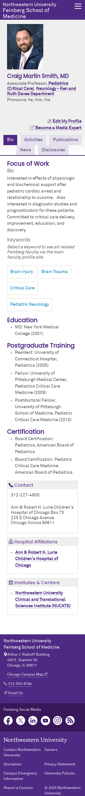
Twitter (20, 720)
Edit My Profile (67, 121)
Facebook (8, 720)
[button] (78, 6)
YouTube (45, 720)
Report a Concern (18, 788)
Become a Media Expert (58, 128)
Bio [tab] (10, 140)
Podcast (70, 720)
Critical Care (22, 288)
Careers (50, 750)
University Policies (59, 773)
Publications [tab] (65, 140)
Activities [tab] (33, 140)
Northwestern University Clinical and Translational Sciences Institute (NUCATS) (42, 599)
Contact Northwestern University (22, 752)
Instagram (57, 720)
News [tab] (25, 150)
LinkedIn (33, 720)
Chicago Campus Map (25, 674)
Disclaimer (13, 764)
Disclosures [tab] (53, 150)
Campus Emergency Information (20, 776)
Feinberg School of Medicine (37, 10)
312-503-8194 (20, 684)
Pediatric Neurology (29, 304)
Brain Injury (21, 272)
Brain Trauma (54, 272)
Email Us (15, 693)
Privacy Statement (59, 764)
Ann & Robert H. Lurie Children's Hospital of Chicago (36, 559)
